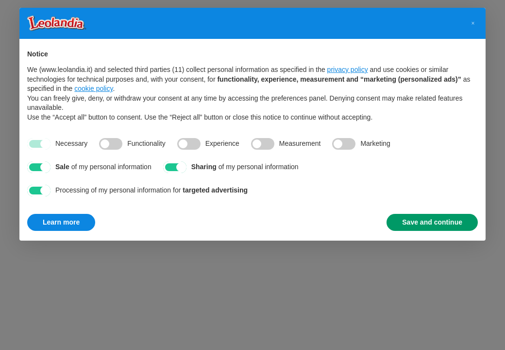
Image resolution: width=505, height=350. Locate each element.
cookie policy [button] (93, 88)
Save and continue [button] (432, 222)
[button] (473, 23)
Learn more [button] (61, 222)
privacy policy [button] (347, 69)
